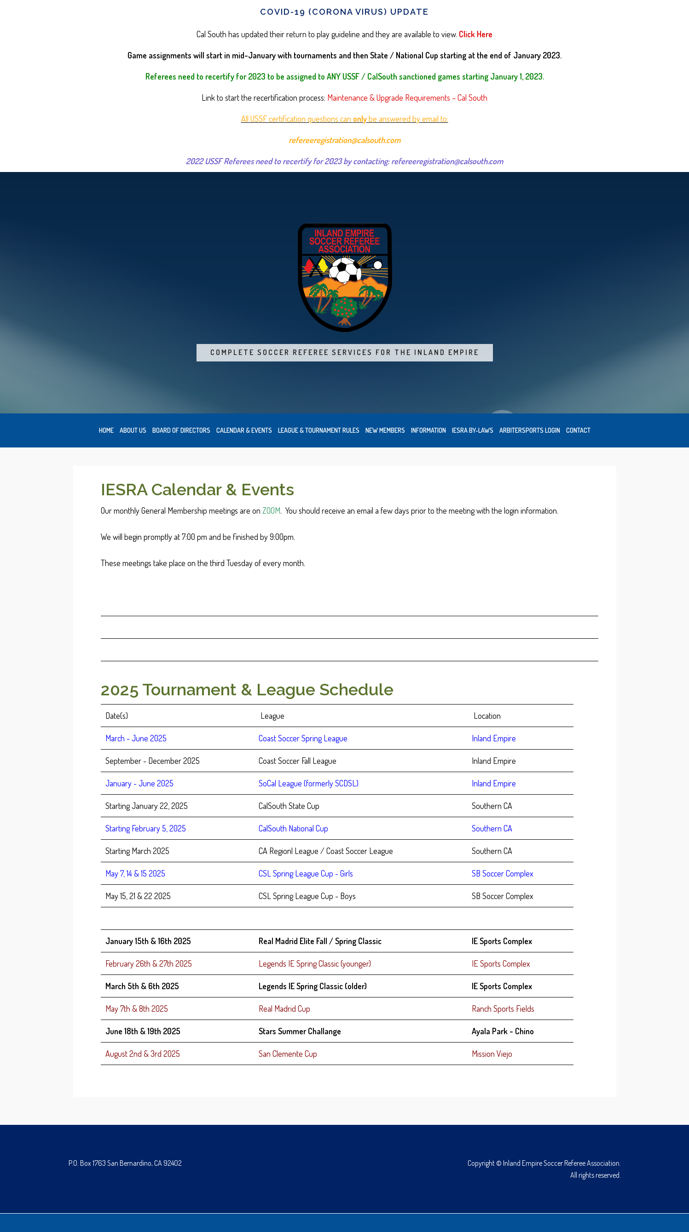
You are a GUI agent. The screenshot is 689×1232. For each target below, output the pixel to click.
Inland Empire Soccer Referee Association (345, 278)
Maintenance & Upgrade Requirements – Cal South (407, 97)
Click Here (475, 34)
